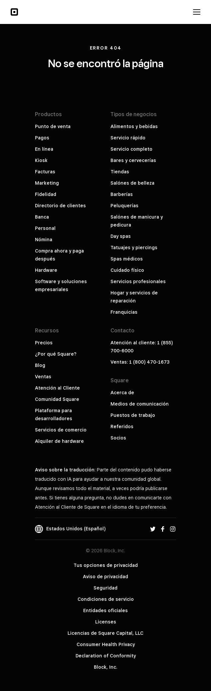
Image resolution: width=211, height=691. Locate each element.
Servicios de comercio (61, 429)
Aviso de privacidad (105, 576)
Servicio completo (131, 149)
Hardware (46, 270)
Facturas (45, 171)
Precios (44, 342)
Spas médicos (126, 258)
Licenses (105, 621)
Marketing (47, 183)
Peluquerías (124, 205)
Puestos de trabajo (132, 415)
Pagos (42, 137)
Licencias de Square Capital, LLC (105, 633)
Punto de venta (53, 126)
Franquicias (123, 312)
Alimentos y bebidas (134, 126)
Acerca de (122, 392)
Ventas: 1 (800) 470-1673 (139, 362)
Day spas (120, 236)
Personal (45, 228)
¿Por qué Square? (56, 354)
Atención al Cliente (57, 388)
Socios (118, 437)
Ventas (43, 376)
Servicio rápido (127, 137)
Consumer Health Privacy (106, 644)
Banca (42, 217)
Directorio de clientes (60, 205)
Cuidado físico (127, 270)
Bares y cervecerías (133, 160)
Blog (40, 365)
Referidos (121, 426)
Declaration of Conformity (106, 655)
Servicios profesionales (138, 281)
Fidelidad (45, 194)
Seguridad (105, 588)
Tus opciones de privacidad (106, 565)
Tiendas (119, 171)
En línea (44, 149)
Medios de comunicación (139, 404)
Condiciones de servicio (106, 599)
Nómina (43, 239)
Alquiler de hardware (59, 441)
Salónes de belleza (132, 183)
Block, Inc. (105, 667)
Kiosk (41, 160)
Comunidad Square (57, 399)
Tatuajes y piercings (133, 247)
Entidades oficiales (105, 610)
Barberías (121, 194)
